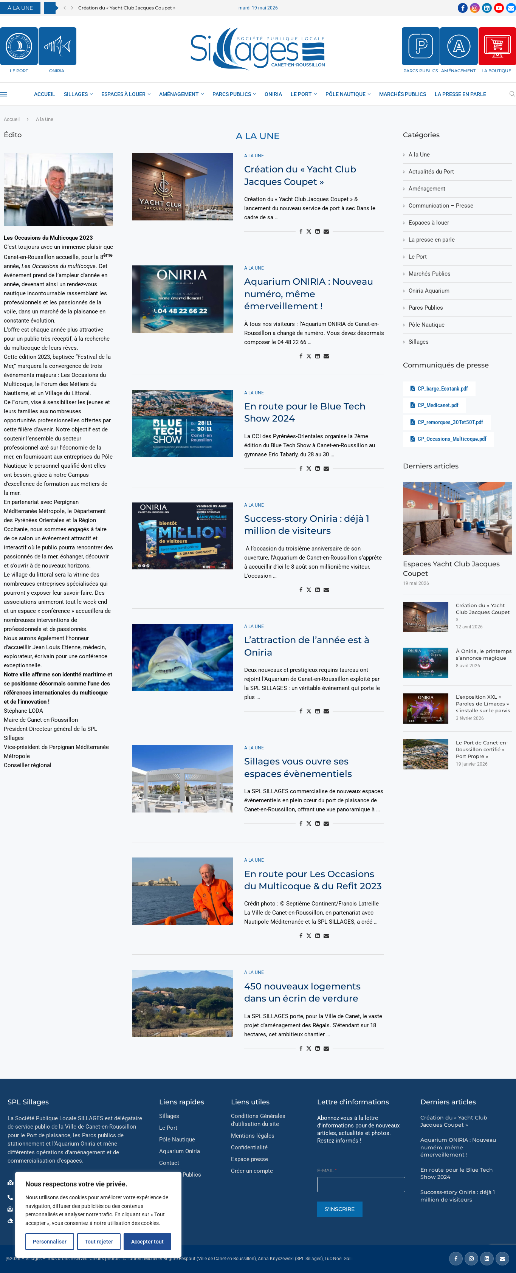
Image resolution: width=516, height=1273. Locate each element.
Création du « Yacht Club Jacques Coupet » (126, 8)
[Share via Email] (326, 231)
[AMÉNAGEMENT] (459, 46)
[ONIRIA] (57, 46)
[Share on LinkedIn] (317, 231)
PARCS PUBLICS (420, 70)
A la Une (419, 154)
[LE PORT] (19, 46)
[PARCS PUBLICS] (421, 46)
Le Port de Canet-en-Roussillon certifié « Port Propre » (482, 749)
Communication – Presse (441, 205)
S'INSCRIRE (340, 1209)
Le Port (301, 94)
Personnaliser (50, 1242)
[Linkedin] (487, 8)
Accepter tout (147, 1242)
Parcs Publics (231, 94)
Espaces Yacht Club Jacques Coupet (451, 569)
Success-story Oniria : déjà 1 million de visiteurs (457, 1196)
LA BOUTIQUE (496, 70)
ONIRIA (56, 70)
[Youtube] (499, 8)
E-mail (327, 1170)
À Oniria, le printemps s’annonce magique (484, 654)
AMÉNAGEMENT (458, 70)
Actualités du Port (431, 171)
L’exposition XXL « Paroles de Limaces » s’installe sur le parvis (483, 703)
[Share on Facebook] (300, 231)
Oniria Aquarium (429, 290)
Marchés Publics (402, 94)
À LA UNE (20, 8)
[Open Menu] (3, 94)
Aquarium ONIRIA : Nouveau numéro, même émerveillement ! (308, 294)
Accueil (44, 94)
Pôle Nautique (345, 94)
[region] (98, 1215)
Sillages (76, 94)
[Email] (511, 8)
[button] (65, 8)
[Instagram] (475, 8)
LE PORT (19, 70)
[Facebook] (463, 8)
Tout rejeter (99, 1242)
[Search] (512, 94)
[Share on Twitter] (308, 231)
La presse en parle (460, 94)
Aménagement (427, 188)
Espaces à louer (123, 94)
